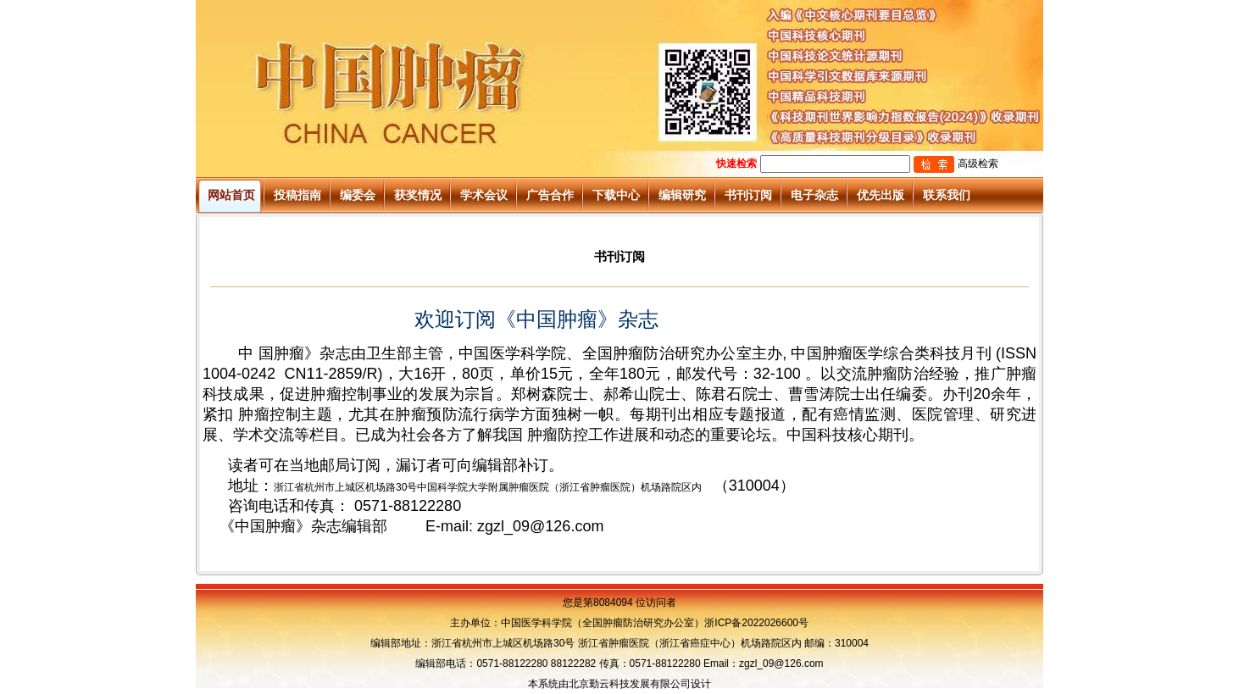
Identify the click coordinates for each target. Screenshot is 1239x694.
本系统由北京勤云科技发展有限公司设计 (619, 684)
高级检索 (978, 163)
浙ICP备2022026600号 (756, 623)
